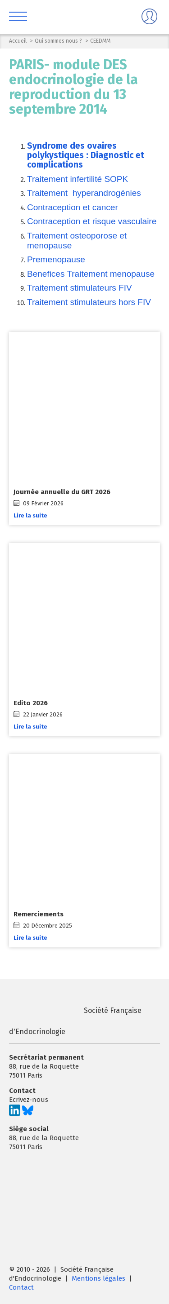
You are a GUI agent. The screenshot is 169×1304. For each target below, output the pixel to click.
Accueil (18, 41)
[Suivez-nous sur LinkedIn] (14, 1114)
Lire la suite (30, 515)
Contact (21, 1287)
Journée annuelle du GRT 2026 (62, 492)
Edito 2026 (31, 703)
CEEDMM (100, 41)
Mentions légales (98, 1278)
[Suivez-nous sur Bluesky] (27, 1114)
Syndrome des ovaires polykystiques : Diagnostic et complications (85, 155)
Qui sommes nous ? (58, 41)
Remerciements (39, 914)
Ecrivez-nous (28, 1100)
